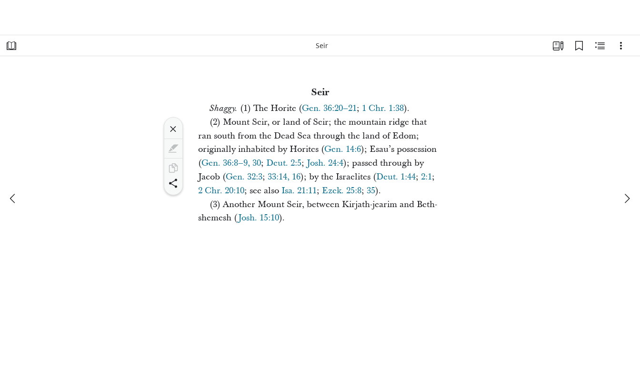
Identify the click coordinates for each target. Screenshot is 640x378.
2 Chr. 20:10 (221, 191)
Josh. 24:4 (325, 163)
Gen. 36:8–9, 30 (231, 163)
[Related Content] (600, 45)
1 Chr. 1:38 (383, 108)
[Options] (620, 45)
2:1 (426, 177)
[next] (626, 198)
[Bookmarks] (579, 45)
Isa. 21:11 (299, 191)
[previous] (13, 198)
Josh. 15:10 (258, 218)
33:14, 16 (284, 177)
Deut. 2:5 (283, 163)
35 (371, 191)
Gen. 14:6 (342, 149)
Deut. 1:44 (396, 177)
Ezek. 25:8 (341, 191)
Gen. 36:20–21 (329, 108)
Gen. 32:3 (244, 177)
